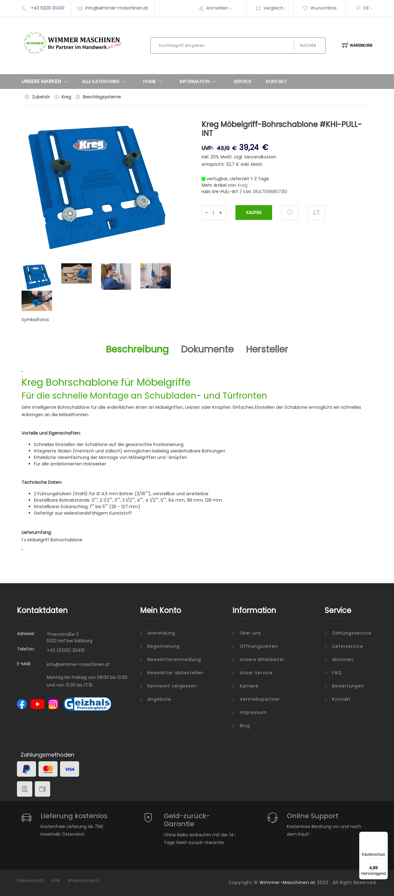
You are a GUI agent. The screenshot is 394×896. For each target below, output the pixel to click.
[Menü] (384, 835)
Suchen (308, 45)
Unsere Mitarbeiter (262, 659)
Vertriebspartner (260, 699)
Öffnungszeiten (259, 646)
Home (154, 81)
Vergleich (269, 8)
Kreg (66, 97)
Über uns (250, 633)
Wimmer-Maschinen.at (287, 882)
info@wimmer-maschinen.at (116, 8)
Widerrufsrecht (83, 880)
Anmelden (221, 8)
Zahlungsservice (352, 633)
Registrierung (163, 646)
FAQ (337, 673)
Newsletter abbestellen (175, 673)
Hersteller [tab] (267, 349)
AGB (55, 880)
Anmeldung (161, 633)
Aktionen (342, 659)
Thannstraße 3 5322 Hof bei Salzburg (69, 637)
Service (242, 81)
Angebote (159, 699)
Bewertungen (348, 686)
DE (366, 8)
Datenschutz (30, 880)
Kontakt (276, 81)
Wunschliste (320, 8)
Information (199, 81)
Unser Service (256, 673)
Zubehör (41, 97)
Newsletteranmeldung (174, 659)
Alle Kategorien (105, 81)
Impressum (253, 712)
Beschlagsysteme (102, 97)
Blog (245, 726)
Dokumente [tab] (207, 349)
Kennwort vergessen (172, 686)
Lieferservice (347, 646)
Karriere (249, 686)
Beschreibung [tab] (137, 349)
